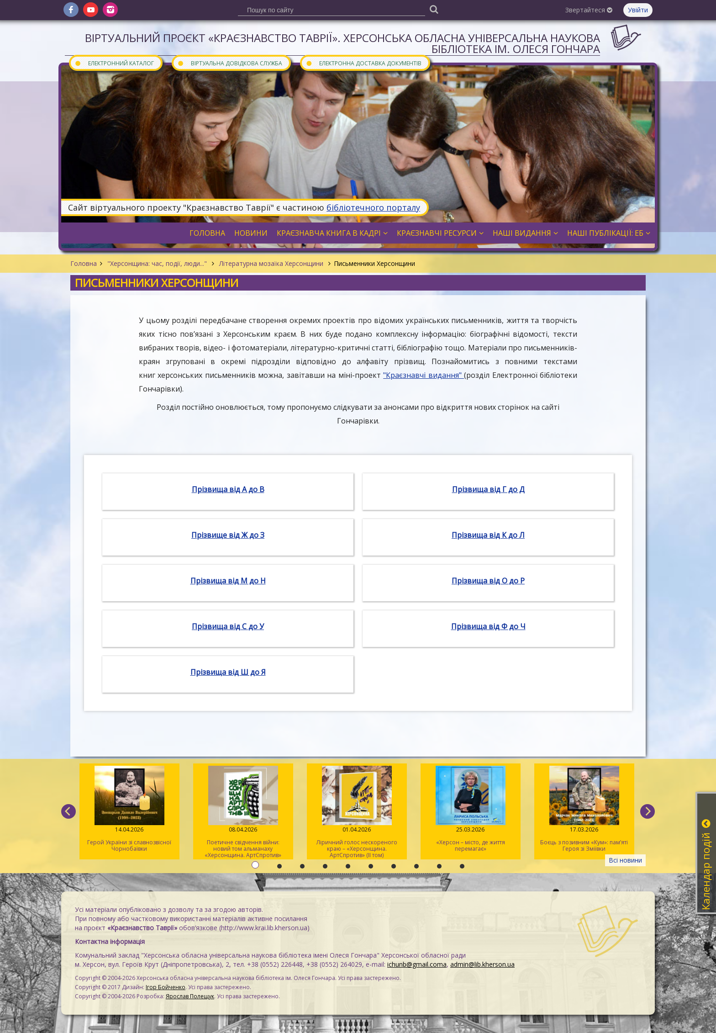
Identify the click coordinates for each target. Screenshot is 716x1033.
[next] (647, 811)
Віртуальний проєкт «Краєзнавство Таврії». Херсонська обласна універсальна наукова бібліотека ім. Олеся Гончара (342, 43)
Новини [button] (251, 233)
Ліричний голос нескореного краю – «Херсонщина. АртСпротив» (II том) (356, 812)
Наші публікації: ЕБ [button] (608, 233)
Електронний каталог (114, 63)
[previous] (68, 811)
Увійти (638, 9)
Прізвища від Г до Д (488, 489)
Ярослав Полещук (190, 996)
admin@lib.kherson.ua (482, 964)
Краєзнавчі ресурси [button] (440, 233)
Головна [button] (207, 233)
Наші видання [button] (525, 233)
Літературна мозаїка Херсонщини (271, 263)
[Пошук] (434, 9)
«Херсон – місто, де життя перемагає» (470, 809)
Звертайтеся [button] (588, 9)
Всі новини (625, 860)
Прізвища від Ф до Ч (488, 626)
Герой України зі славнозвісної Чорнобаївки (129, 809)
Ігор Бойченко (165, 987)
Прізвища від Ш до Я (228, 672)
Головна (83, 263)
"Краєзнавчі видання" (423, 375)
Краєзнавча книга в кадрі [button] (332, 233)
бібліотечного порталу (373, 207)
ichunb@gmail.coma (417, 964)
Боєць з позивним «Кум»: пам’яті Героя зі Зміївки (584, 809)
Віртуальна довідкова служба (229, 63)
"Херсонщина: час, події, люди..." (157, 263)
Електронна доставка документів (363, 63)
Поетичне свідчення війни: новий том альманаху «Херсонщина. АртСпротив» (243, 812)
